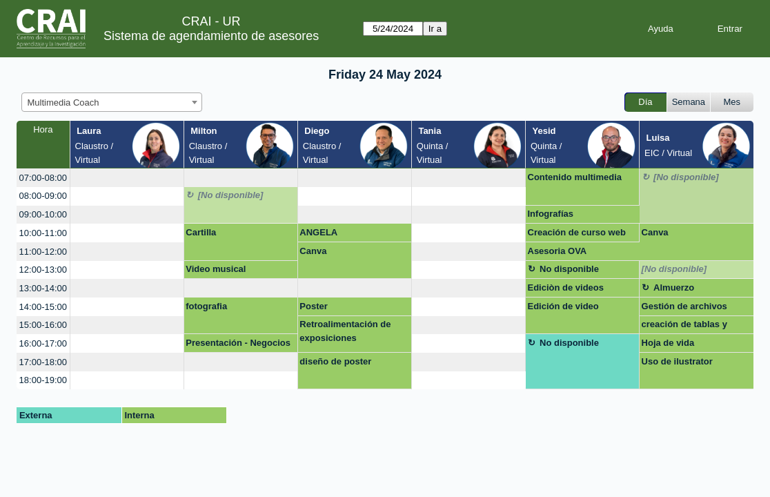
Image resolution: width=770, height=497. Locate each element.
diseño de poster (335, 361)
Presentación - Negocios (238, 343)
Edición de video (563, 306)
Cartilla (201, 232)
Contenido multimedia (575, 177)
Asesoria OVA (557, 251)
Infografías (550, 213)
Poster (313, 306)
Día (645, 102)
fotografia (206, 306)
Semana (688, 102)
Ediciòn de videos (566, 287)
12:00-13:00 (43, 269)
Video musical (216, 269)
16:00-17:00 (43, 343)
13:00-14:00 (43, 288)
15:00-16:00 (43, 325)
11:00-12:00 (43, 251)
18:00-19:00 (43, 380)
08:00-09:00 (43, 196)
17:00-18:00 (43, 362)
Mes (732, 102)
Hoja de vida (668, 343)
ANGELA (318, 232)
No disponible (569, 269)
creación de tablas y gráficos (684, 326)
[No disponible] (686, 177)
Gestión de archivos (684, 306)
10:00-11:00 (43, 233)
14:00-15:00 (43, 307)
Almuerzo (673, 287)
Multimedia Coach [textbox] (63, 102)
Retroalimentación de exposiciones (345, 331)
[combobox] (111, 102)
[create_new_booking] (127, 177)
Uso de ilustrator (677, 361)
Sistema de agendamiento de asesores (211, 36)
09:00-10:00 (43, 214)
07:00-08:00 (43, 178)
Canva (655, 232)
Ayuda (660, 28)
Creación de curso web (577, 232)
